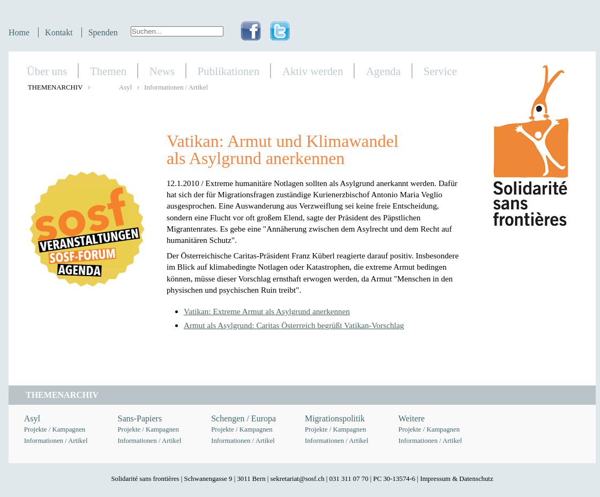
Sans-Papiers (140, 418)
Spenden (103, 32)
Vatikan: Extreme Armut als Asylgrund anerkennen (267, 311)
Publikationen (229, 71)
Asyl (125, 87)
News (162, 71)
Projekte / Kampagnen (54, 429)
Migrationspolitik (335, 418)
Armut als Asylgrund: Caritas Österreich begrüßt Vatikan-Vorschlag (294, 325)
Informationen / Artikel (176, 87)
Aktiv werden (312, 71)
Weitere (412, 418)
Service (440, 71)
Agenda (383, 71)
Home (19, 32)
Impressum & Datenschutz (456, 479)
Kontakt (59, 32)
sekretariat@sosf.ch (298, 479)
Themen (108, 71)
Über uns (47, 71)
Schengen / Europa (243, 418)
